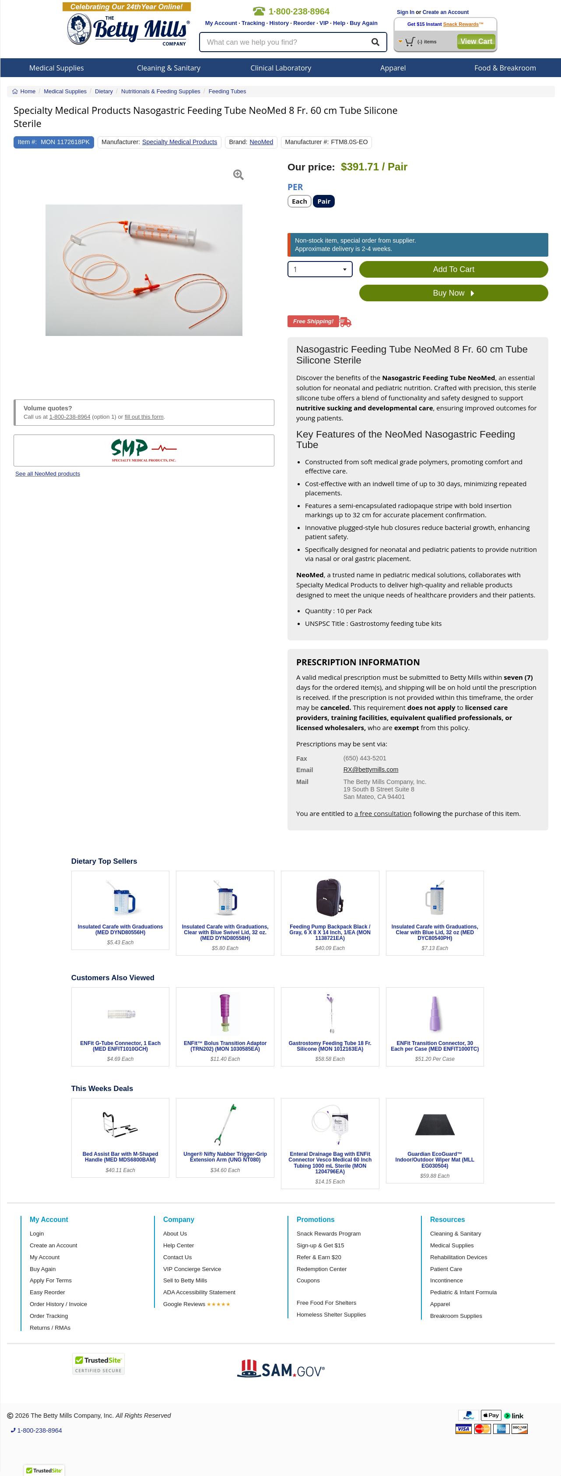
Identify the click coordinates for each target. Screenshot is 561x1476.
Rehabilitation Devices (458, 1257)
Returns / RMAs (50, 1327)
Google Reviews (184, 1304)
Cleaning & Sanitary (168, 68)
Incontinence (446, 1280)
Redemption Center (322, 1269)
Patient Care (446, 1269)
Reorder (304, 23)
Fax (301, 758)
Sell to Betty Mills (185, 1280)
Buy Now (453, 293)
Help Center (178, 1245)
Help (339, 23)
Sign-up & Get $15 (320, 1245)
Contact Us (177, 1257)
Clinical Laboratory (281, 68)
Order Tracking (49, 1316)
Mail (302, 781)
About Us (175, 1233)
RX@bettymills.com (371, 769)
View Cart (476, 41)
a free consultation (383, 813)
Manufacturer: (121, 141)
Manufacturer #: (307, 141)
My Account (221, 23)
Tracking (253, 23)
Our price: (311, 167)
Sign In (405, 12)
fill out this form (144, 416)
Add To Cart (454, 269)
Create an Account (446, 12)
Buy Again (364, 23)
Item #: (27, 141)
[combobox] (320, 269)
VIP (324, 23)
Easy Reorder (47, 1292)
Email (304, 769)
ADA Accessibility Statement (199, 1292)
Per (295, 186)
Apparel (393, 68)
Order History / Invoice (58, 1304)
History (279, 23)
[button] (23, 270)
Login (37, 1233)
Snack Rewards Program (329, 1233)
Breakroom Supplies (456, 1316)
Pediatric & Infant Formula (463, 1292)
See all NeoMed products (47, 473)
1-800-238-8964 (70, 416)
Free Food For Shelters (326, 1302)
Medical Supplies (56, 68)
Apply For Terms (51, 1280)
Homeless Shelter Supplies (331, 1314)
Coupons (308, 1280)
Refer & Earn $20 (319, 1257)
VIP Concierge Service (192, 1269)
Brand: (238, 141)
